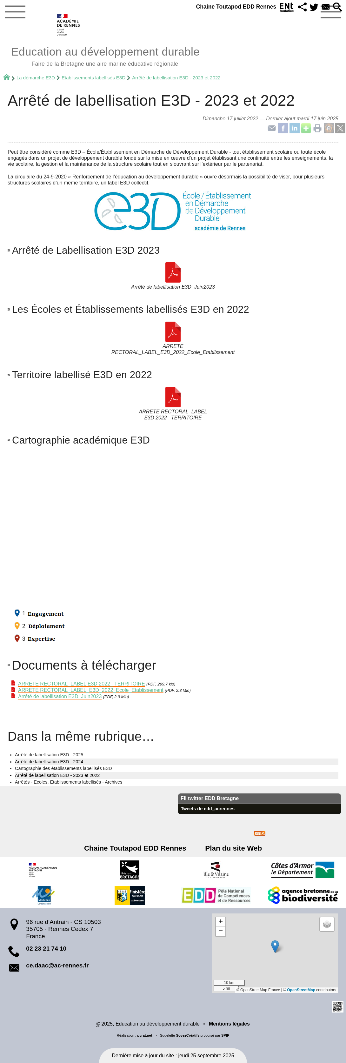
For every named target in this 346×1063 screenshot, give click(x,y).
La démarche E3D (36, 77)
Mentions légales (229, 1023)
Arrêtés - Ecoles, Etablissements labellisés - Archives (68, 782)
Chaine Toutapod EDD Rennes (233, 6)
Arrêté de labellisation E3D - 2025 (49, 754)
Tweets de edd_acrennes (208, 808)
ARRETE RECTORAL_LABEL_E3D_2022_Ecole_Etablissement (90, 690)
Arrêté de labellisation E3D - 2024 (49, 761)
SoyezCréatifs (187, 1035)
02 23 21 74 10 (46, 948)
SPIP (225, 1035)
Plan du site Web (232, 848)
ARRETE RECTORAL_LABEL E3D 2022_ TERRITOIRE (81, 683)
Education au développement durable (105, 55)
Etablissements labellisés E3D (93, 77)
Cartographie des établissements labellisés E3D (63, 768)
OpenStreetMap (301, 990)
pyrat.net (144, 1035)
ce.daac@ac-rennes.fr (57, 965)
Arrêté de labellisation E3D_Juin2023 (60, 696)
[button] (300, 7)
